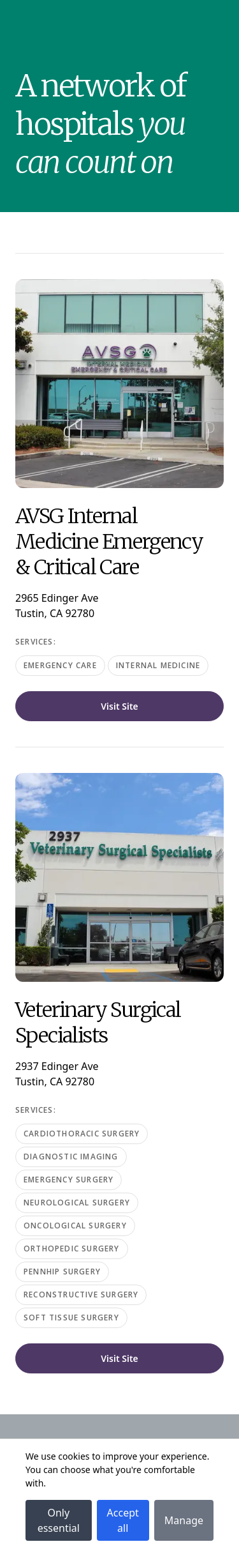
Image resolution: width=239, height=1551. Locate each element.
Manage (183, 1520)
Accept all (123, 1520)
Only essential (59, 1520)
